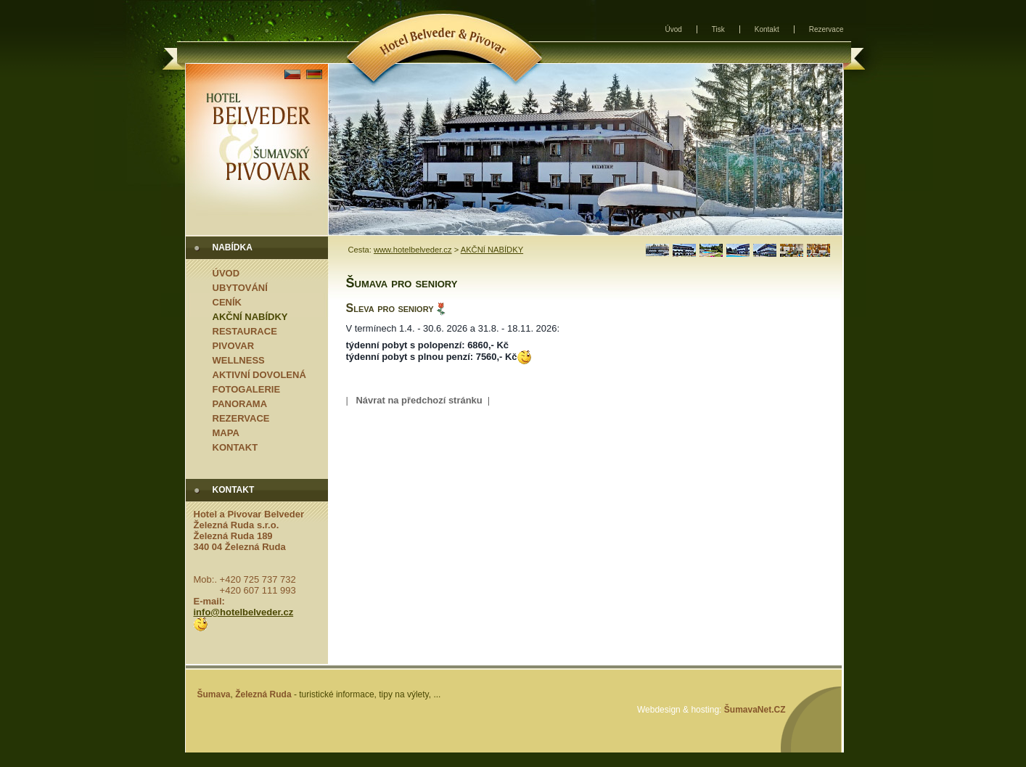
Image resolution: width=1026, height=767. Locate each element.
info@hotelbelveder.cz (244, 612)
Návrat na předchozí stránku (419, 400)
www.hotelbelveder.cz (413, 249)
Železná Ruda (263, 694)
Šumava (214, 694)
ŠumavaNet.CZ (755, 710)
